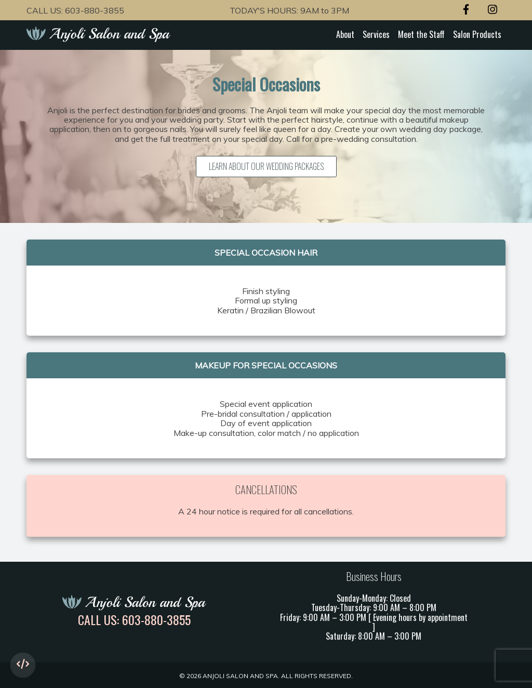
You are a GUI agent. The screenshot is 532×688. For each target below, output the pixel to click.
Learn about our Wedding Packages (266, 166)
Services (376, 34)
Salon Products (477, 34)
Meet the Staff (421, 34)
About (345, 34)
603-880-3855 (94, 10)
